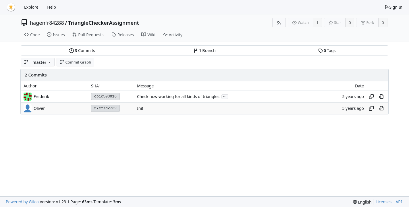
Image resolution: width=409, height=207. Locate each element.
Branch (204, 50)
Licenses (384, 201)
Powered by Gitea (22, 201)
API (399, 201)
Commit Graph (75, 62)
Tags (327, 50)
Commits (82, 50)
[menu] (362, 202)
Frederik (41, 96)
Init (140, 108)
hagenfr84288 (47, 23)
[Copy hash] (371, 96)
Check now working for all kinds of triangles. (179, 96)
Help (51, 7)
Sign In (393, 7)
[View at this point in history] (381, 96)
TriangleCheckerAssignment (103, 23)
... (225, 96)
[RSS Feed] (279, 22)
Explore (31, 7)
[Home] (11, 7)
